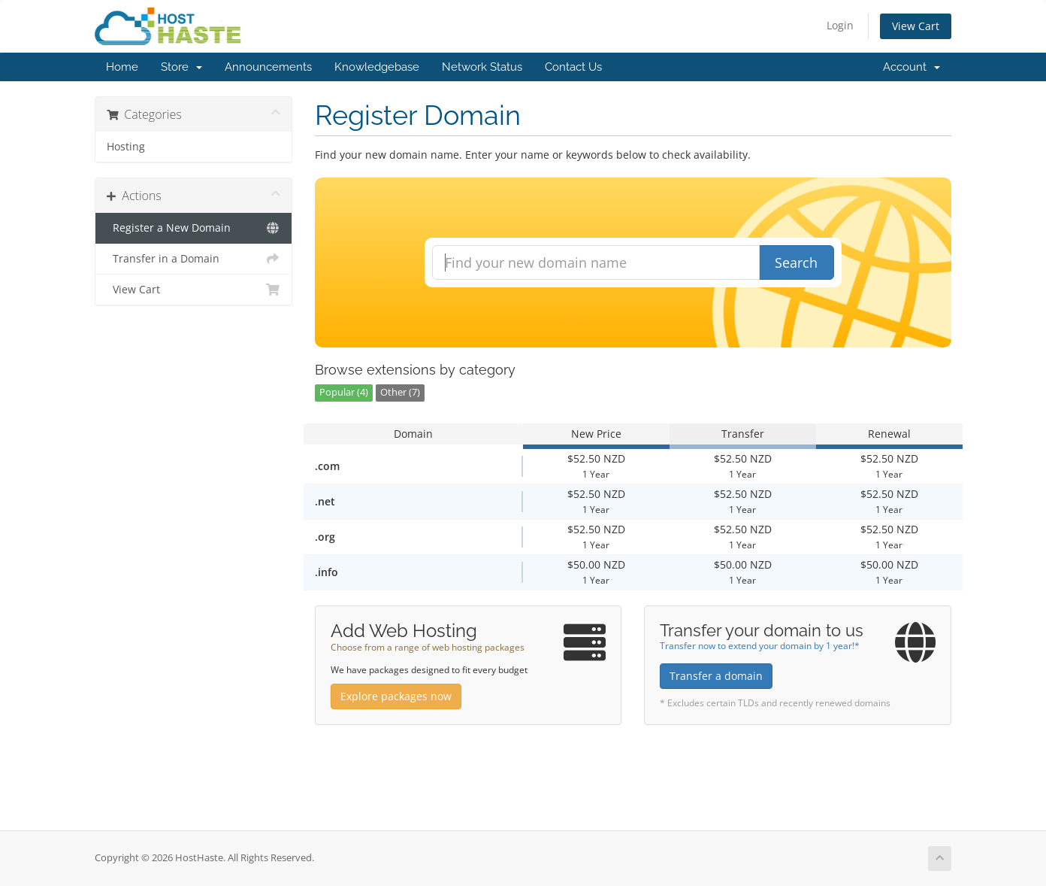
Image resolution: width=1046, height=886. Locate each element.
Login (840, 25)
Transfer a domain (716, 676)
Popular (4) (343, 392)
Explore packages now (396, 696)
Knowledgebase (376, 67)
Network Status (482, 67)
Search (796, 262)
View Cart (915, 26)
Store (181, 67)
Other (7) (400, 392)
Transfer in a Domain (193, 259)
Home (122, 67)
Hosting (126, 146)
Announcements (268, 67)
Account (911, 67)
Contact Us (573, 67)
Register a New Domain (193, 228)
